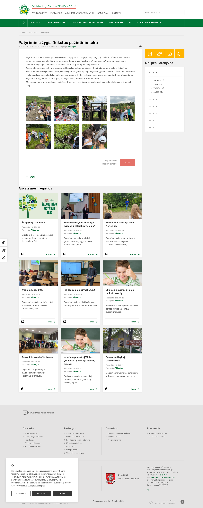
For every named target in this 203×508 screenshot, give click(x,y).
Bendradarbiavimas (33, 446)
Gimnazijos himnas (32, 443)
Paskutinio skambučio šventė (37, 357)
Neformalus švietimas (75, 436)
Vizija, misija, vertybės (34, 436)
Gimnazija (102, 13)
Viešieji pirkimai (114, 436)
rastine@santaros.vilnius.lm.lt (163, 477)
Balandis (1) (159, 80)
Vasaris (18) (159, 88)
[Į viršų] (182, 502)
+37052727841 (161, 475)
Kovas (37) (158, 84)
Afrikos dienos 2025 (32, 290)
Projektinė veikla (114, 440)
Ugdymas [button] (35, 22)
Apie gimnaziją (31, 433)
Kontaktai (116, 13)
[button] (165, 6)
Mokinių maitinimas (74, 443)
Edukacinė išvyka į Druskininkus (115, 359)
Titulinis (22, 33)
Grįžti (32, 177)
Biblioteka (70, 446)
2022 (155, 120)
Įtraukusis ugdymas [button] (56, 22)
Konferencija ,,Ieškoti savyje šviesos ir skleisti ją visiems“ (79, 224)
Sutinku (62, 493)
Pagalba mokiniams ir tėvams (78, 440)
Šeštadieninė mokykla (75, 433)
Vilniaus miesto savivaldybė (129, 479)
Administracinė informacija (79, 13)
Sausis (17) (158, 92)
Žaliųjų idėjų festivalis (33, 222)
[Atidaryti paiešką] (181, 12)
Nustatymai (21, 493)
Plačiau (49, 254)
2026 (155, 73)
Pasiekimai (29, 440)
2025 (155, 99)
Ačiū (127, 162)
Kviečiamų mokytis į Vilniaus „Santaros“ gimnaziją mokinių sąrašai (79, 360)
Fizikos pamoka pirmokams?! (79, 290)
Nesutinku (41, 493)
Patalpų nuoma (72, 450)
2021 (155, 128)
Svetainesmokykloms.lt (165, 503)
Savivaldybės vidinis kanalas (38, 413)
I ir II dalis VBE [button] (116, 22)
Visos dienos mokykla (75, 453)
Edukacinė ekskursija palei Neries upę (120, 224)
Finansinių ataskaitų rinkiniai (119, 433)
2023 (155, 113)
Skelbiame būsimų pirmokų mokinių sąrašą (120, 292)
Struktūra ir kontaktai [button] (149, 22)
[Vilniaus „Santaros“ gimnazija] (24, 9)
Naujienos (33, 33)
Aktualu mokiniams (157, 436)
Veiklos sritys (39, 13)
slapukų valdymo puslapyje (33, 486)
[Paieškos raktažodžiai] (163, 12)
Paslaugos (56, 13)
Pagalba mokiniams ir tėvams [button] (88, 22)
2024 (155, 106)
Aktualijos (45, 33)
